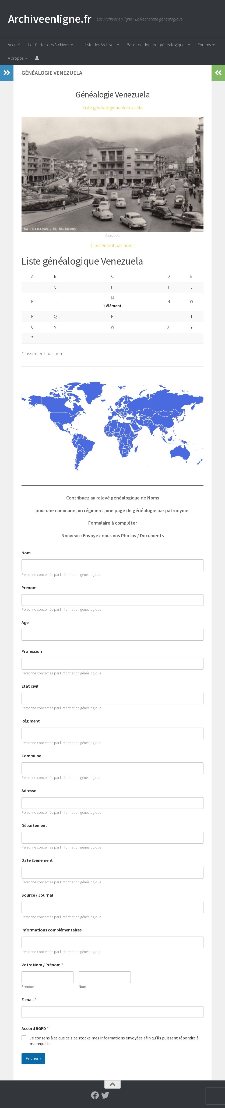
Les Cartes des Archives (48, 44)
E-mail (29, 999)
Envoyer (33, 1059)
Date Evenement (37, 860)
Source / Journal (37, 895)
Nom (26, 552)
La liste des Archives (97, 44)
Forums (204, 44)
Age (25, 622)
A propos (15, 58)
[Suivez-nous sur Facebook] (95, 1095)
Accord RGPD (35, 1028)
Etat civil (30, 686)
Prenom (29, 587)
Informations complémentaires (52, 930)
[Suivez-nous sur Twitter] (105, 1095)
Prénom (28, 986)
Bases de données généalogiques (156, 44)
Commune (31, 755)
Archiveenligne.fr (50, 19)
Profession (32, 651)
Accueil (14, 44)
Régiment (31, 721)
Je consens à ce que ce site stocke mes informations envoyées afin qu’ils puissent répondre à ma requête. (114, 1040)
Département (34, 825)
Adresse (29, 790)
